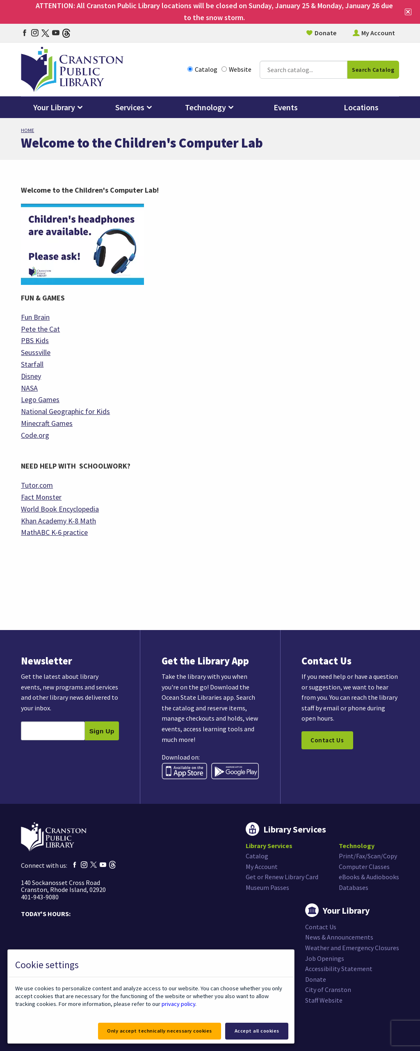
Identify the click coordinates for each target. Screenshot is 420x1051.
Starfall (32, 364)
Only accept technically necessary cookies (159, 1031)
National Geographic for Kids (65, 411)
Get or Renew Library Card (282, 877)
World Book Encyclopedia (60, 509)
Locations (361, 107)
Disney (31, 376)
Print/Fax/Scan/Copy (368, 856)
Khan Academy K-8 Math (58, 521)
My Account (378, 33)
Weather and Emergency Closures (352, 948)
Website (236, 69)
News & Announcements (339, 937)
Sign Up (101, 731)
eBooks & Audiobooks (369, 877)
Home (27, 130)
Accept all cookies (257, 1031)
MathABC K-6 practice (54, 532)
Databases (353, 887)
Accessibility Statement (338, 969)
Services (129, 107)
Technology (205, 107)
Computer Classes (364, 866)
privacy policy (178, 1004)
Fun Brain (35, 317)
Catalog (202, 69)
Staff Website (323, 1000)
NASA (29, 388)
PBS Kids (35, 340)
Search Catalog (373, 69)
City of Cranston (328, 989)
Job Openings (324, 958)
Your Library (54, 107)
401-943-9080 (40, 897)
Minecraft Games (47, 423)
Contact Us (327, 740)
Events (286, 107)
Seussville (35, 352)
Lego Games (40, 399)
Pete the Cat (40, 329)
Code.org (35, 435)
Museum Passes (267, 887)
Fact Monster (41, 497)
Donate (325, 33)
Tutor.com (37, 485)
